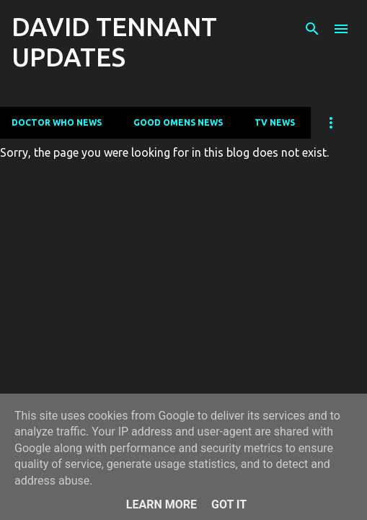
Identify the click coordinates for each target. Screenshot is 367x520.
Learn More (161, 504)
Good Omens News (178, 122)
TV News (275, 122)
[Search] (312, 29)
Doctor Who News (57, 122)
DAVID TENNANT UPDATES (114, 42)
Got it (229, 504)
